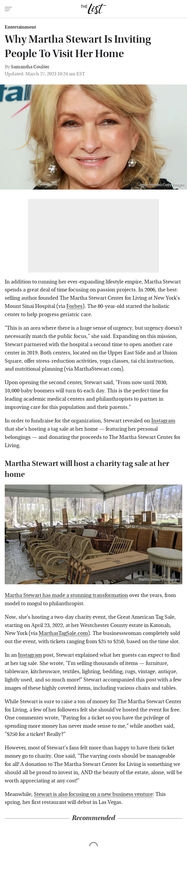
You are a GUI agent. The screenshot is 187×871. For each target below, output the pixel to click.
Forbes (74, 306)
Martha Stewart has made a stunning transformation (66, 595)
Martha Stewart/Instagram (159, 579)
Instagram (163, 421)
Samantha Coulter (30, 66)
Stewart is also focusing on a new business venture (93, 794)
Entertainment (20, 27)
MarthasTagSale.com (63, 633)
